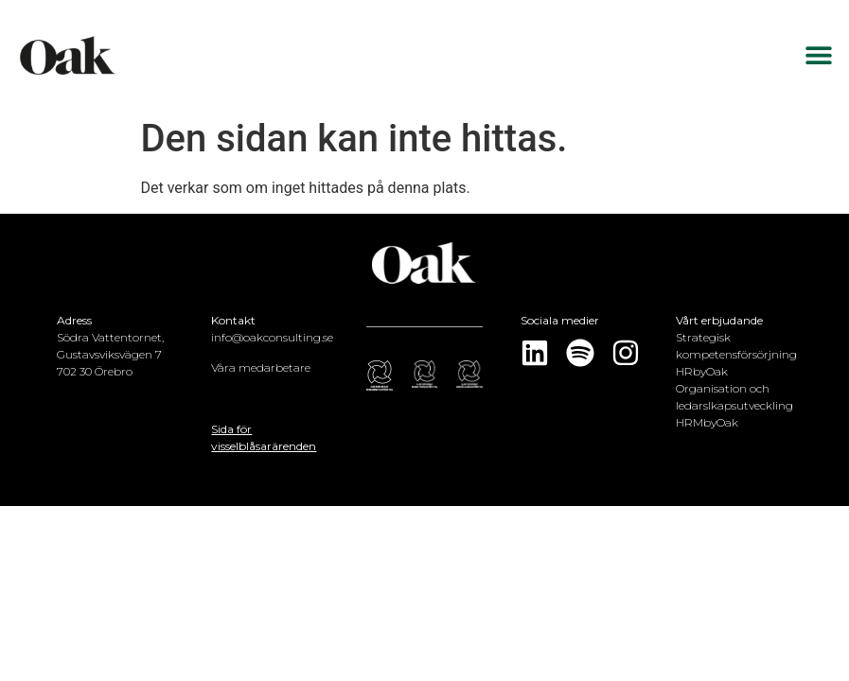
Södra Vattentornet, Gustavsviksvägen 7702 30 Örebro (110, 354)
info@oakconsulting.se (272, 337)
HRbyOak (702, 371)
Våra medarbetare (260, 367)
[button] (818, 55)
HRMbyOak (707, 422)
